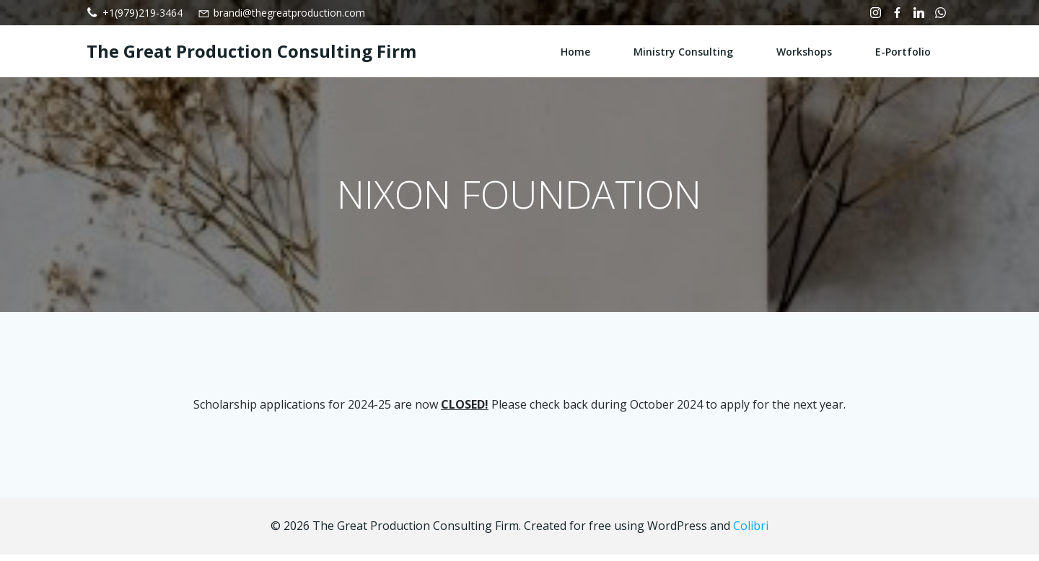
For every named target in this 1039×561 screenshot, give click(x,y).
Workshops (805, 51)
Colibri (750, 533)
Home (576, 51)
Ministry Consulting (684, 51)
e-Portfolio (903, 51)
